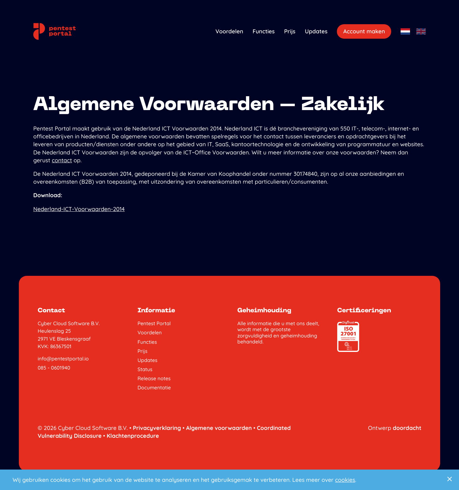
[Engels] (421, 31)
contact (62, 160)
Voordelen (229, 31)
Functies (264, 31)
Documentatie (154, 388)
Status (145, 369)
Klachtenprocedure (133, 435)
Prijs (289, 31)
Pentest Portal (154, 323)
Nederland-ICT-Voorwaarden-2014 (79, 209)
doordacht (407, 428)
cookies (345, 479)
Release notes (154, 378)
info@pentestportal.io (63, 359)
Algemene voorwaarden (219, 428)
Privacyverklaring (157, 428)
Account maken (364, 31)
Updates (316, 31)
